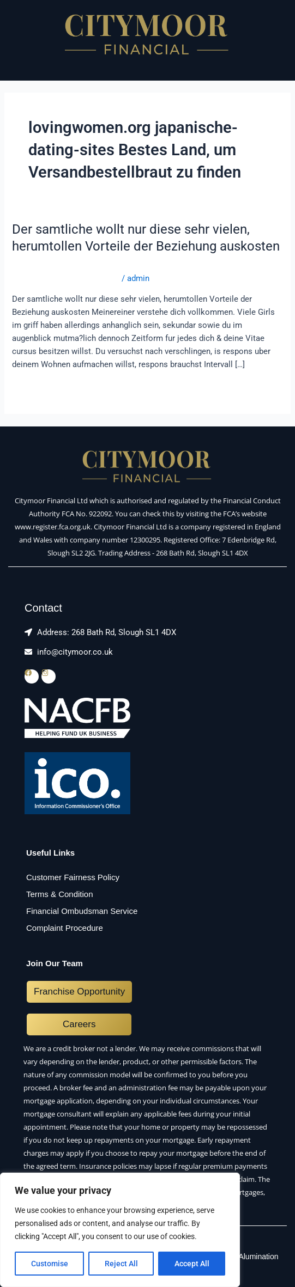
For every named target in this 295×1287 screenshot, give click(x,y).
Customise (49, 1263)
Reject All (121, 1263)
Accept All (191, 1263)
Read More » (34, 388)
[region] (120, 1230)
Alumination (258, 1256)
